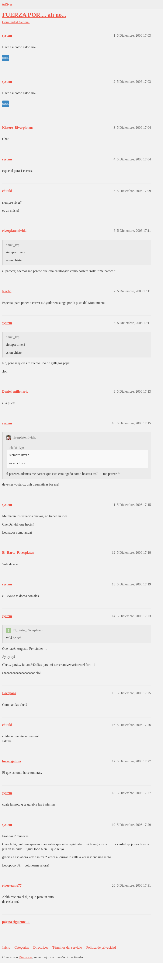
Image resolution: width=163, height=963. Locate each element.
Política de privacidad (101, 947)
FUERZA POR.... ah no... (34, 14)
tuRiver (7, 4)
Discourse (25, 957)
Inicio (6, 947)
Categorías (21, 947)
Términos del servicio (67, 947)
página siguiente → (16, 922)
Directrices (40, 947)
